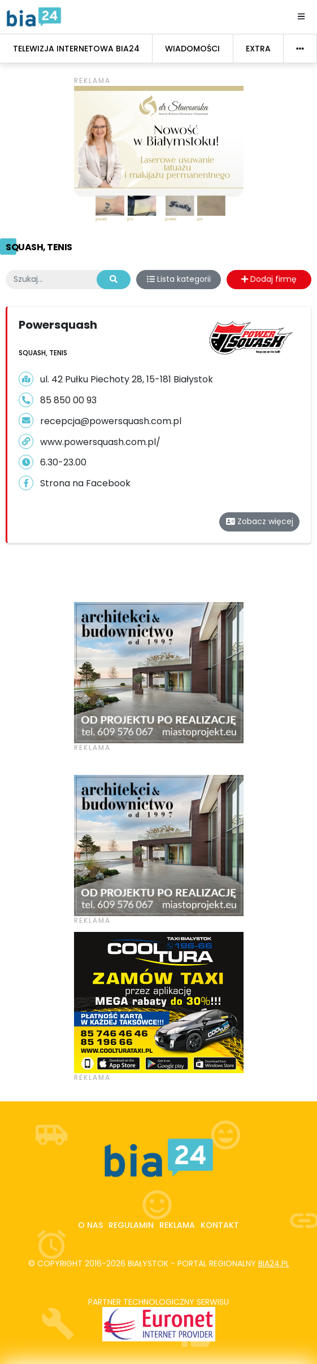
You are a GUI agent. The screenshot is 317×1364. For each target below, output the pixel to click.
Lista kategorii (179, 279)
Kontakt (220, 1225)
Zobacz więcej (259, 521)
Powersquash (58, 325)
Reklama (177, 1225)
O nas (90, 1225)
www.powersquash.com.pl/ (100, 441)
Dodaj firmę (269, 279)
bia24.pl (273, 1263)
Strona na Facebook (85, 483)
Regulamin (131, 1225)
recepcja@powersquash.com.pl (110, 421)
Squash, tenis (39, 247)
